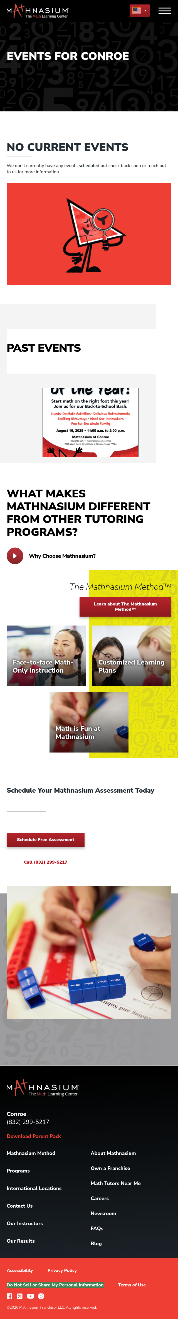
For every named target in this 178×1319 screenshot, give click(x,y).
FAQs (97, 1228)
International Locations (34, 1188)
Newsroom (103, 1213)
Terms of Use (132, 1285)
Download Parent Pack (34, 1136)
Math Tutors (116, 1183)
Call (45, 862)
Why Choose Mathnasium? (51, 556)
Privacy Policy (62, 1270)
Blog (96, 1243)
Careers (100, 1198)
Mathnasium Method (31, 1153)
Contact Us (20, 1206)
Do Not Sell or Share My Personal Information (55, 1285)
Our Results (21, 1241)
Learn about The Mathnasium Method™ (125, 606)
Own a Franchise (110, 1168)
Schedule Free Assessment (45, 840)
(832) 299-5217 (28, 1122)
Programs (18, 1170)
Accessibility (20, 1270)
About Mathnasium (113, 1153)
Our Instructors (25, 1223)
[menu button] (140, 10)
